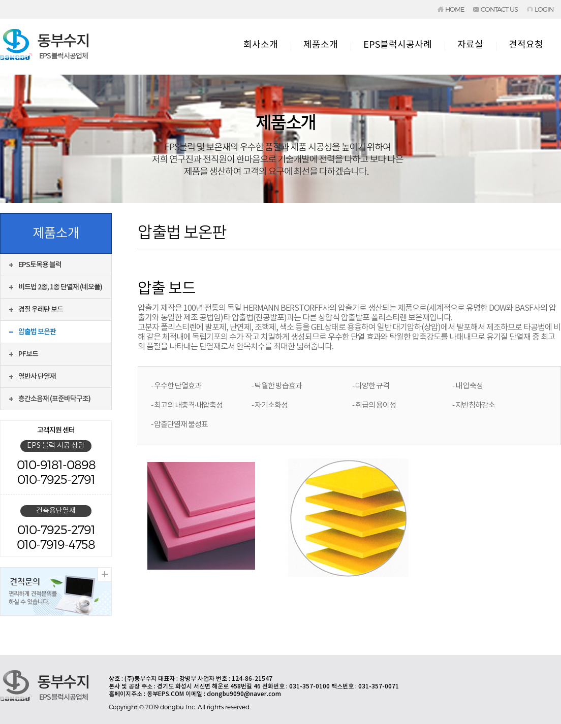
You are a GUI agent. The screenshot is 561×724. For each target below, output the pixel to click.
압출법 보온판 (37, 331)
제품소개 (320, 45)
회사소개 (260, 45)
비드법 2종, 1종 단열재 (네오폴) (60, 287)
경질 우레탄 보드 (40, 309)
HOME (454, 9)
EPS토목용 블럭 (39, 264)
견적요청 (526, 45)
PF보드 (28, 354)
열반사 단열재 (37, 376)
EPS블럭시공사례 (397, 45)
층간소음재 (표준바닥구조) (54, 398)
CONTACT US (499, 9)
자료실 (470, 45)
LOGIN (544, 9)
